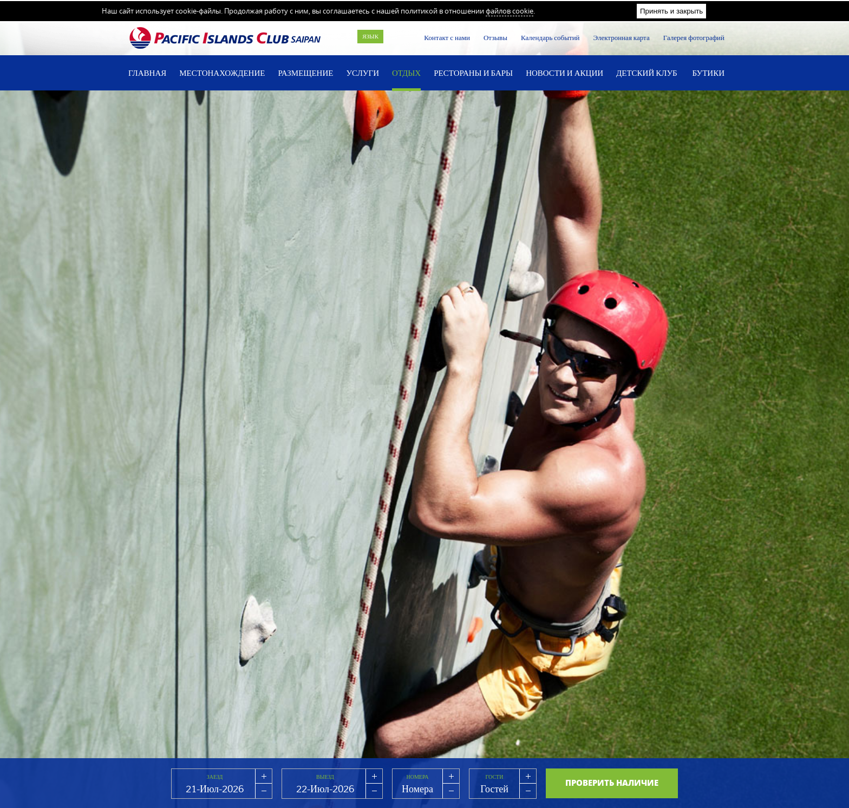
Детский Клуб (646, 72)
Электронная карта (621, 38)
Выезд (325, 776)
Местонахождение (222, 72)
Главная (147, 72)
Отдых (406, 72)
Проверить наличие (611, 782)
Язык (370, 36)
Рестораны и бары (473, 72)
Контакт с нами (447, 38)
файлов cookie (509, 11)
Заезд (215, 776)
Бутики (708, 72)
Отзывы (495, 38)
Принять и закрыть (671, 11)
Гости (495, 776)
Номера (418, 776)
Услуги (362, 72)
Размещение (305, 72)
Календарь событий (550, 38)
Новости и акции (564, 72)
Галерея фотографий (693, 38)
